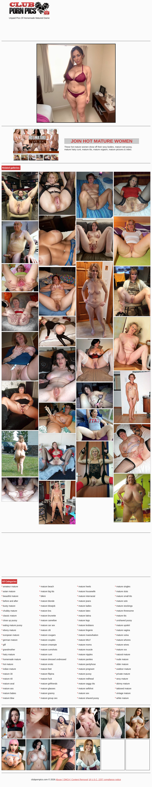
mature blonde (47, 601)
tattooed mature (123, 688)
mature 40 (7, 679)
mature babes (9, 693)
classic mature (9, 615)
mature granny (47, 693)
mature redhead (85, 679)
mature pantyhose (86, 664)
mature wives (122, 644)
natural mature (122, 654)
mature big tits (46, 591)
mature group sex (48, 698)
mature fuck (45, 679)
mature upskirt (122, 625)
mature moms (84, 644)
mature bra (45, 611)
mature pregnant (85, 669)
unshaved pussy (123, 620)
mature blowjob (47, 606)
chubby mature (9, 611)
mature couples (47, 640)
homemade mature (11, 659)
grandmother (8, 649)
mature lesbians (85, 625)
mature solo (121, 601)
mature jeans (84, 601)
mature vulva (122, 635)
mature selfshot (85, 688)
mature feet (45, 669)
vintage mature (123, 693)
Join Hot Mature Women (101, 141)
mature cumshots (48, 649)
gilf (4, 644)
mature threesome (124, 611)
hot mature (7, 664)
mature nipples (85, 654)
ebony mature (9, 630)
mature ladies (84, 606)
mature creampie (48, 644)
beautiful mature (10, 596)
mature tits (120, 615)
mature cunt (45, 654)
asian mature (8, 591)
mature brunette (47, 615)
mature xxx (121, 649)
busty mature (8, 606)
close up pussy (9, 620)
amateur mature (10, 586)
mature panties (85, 659)
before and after (10, 601)
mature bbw (8, 698)
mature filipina (46, 674)
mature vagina (122, 630)
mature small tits (123, 596)
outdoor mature (123, 669)
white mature (122, 698)
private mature (122, 674)
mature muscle (85, 649)
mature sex (83, 693)
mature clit (45, 630)
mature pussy (84, 674)
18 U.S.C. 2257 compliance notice (105, 779)
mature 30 (7, 674)
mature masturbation (87, 635)
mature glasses (47, 688)
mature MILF (84, 640)
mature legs (83, 620)
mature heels (84, 586)
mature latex (83, 611)
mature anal (8, 683)
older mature (121, 664)
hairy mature (8, 654)
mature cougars (47, 635)
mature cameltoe (48, 620)
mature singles (122, 586)
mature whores (123, 640)
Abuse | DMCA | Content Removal (72, 779)
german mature (9, 640)
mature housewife (86, 591)
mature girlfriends (48, 683)
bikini (42, 596)
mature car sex (47, 625)
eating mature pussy (12, 625)
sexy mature (121, 679)
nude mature (121, 659)
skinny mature (122, 683)
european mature (10, 635)
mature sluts (121, 591)
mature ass (8, 688)
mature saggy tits (86, 683)
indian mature (9, 669)
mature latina (84, 615)
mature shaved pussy (88, 698)
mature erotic (46, 664)
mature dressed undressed (52, 659)
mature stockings (124, 606)
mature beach (46, 586)
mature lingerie (85, 630)
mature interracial (86, 596)
